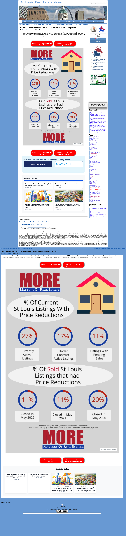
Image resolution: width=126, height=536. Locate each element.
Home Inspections (94, 158)
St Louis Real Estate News (41, 2)
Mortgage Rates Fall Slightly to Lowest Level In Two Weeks (36, 24)
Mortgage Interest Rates (96, 176)
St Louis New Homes (95, 195)
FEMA (91, 151)
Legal (91, 170)
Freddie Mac (93, 156)
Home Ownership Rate (95, 160)
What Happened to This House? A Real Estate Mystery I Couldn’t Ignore (98, 122)
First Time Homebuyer (95, 152)
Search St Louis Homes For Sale (42, 44)
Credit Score (93, 144)
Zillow (91, 201)
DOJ (91, 145)
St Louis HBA (93, 185)
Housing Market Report (95, 163)
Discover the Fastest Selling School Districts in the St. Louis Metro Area (97, 127)
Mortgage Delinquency (95, 174)
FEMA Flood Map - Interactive (97, 217)
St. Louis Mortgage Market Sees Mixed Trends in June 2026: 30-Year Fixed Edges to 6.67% (98, 131)
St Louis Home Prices (96, 188)
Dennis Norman (26, 30)
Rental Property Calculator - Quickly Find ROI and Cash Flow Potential (98, 214)
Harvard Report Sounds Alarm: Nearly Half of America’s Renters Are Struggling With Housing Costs (98, 117)
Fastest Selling (93, 148)
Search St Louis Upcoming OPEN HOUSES (65, 44)
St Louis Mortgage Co (95, 193)
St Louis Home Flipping (95, 186)
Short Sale (92, 181)
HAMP (91, 157)
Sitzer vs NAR (93, 182)
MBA (91, 171)
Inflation (91, 166)
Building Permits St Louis (96, 136)
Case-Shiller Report (94, 138)
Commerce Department (95, 142)
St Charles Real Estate (95, 183)
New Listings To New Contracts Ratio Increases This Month (72, 24)
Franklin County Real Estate (96, 155)
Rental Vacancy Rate (94, 179)
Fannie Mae (92, 147)
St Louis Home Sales (95, 189)
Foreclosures (93, 153)
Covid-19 (92, 143)
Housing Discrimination (95, 162)
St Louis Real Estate (95, 196)
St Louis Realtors (94, 197)
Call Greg (98, 38)
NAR (91, 177)
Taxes (91, 199)
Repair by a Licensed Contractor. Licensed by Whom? (98, 113)
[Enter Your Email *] (69, 164)
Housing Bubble (93, 161)
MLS (91, 173)
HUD (91, 165)
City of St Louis (93, 140)
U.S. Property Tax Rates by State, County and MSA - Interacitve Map (98, 210)
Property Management (95, 178)
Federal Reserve (93, 149)
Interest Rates (93, 167)
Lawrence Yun (93, 169)
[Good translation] (59, 511)
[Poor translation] (65, 511)
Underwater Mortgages (95, 200)
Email (98, 41)
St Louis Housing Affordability (97, 191)
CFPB (91, 139)
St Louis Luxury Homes (95, 192)
